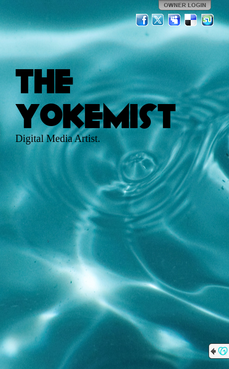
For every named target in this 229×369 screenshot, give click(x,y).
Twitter (158, 20)
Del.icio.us (191, 20)
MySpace (175, 20)
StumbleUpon (207, 20)
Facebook (142, 20)
